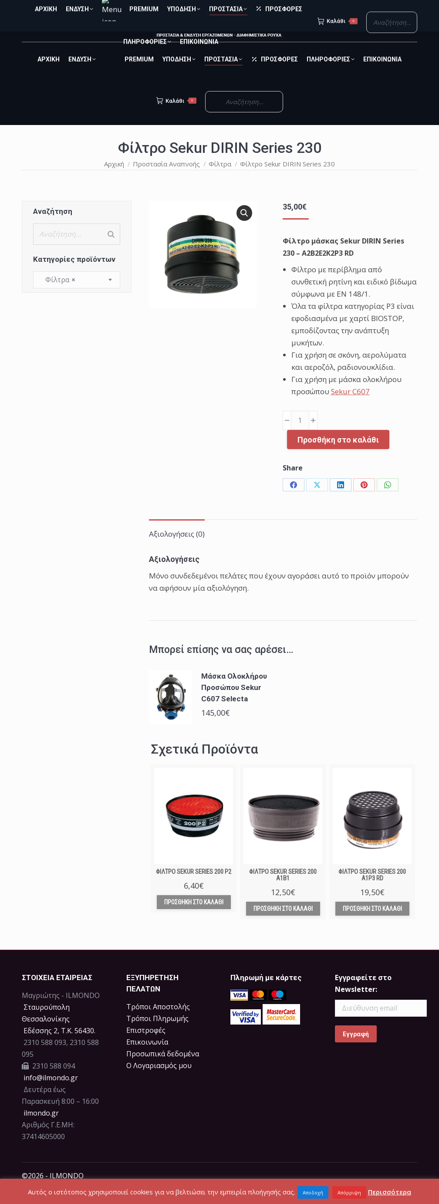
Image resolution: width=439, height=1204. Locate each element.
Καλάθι (176, 116)
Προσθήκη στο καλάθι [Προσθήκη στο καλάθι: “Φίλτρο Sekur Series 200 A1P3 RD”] (372, 924)
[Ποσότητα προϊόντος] (300, 436)
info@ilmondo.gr (51, 1093)
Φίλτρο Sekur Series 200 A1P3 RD (372, 890)
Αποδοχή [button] (313, 1192)
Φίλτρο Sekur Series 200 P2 (193, 887)
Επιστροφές (145, 1046)
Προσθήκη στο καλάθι (338, 455)
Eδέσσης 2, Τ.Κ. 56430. (59, 1046)
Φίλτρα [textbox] (57, 295)
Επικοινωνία (147, 1057)
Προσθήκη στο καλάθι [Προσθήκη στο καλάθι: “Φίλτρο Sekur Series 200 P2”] (193, 917)
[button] (244, 229)
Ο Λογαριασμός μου (159, 1081)
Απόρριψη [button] (349, 1192)
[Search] (111, 250)
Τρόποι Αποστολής (158, 1022)
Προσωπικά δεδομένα (162, 1069)
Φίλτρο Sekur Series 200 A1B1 (283, 890)
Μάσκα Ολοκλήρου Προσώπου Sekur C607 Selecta (234, 703)
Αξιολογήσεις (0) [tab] (177, 550)
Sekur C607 (350, 407)
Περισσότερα (389, 1191)
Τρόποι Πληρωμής (157, 1034)
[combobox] (76, 295)
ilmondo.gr (40, 1128)
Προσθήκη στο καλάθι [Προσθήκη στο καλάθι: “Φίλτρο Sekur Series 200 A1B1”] (283, 924)
